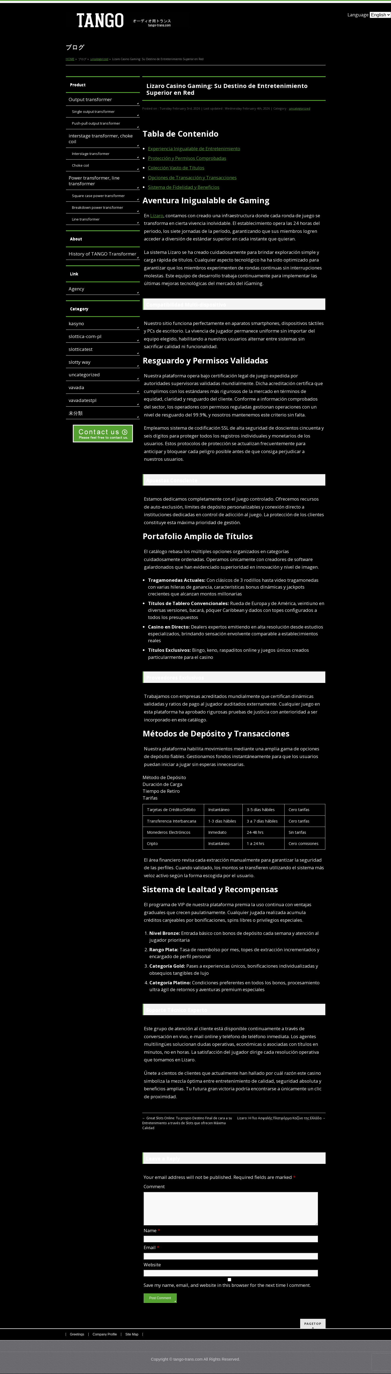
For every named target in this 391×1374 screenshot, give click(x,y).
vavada (76, 387)
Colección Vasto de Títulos (176, 168)
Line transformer (86, 219)
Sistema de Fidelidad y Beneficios (183, 187)
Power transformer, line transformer (94, 181)
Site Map (131, 1334)
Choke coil (80, 165)
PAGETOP (313, 1324)
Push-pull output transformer (96, 123)
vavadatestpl (83, 400)
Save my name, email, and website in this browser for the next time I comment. (227, 1291)
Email (151, 1254)
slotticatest (80, 349)
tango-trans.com (188, 1359)
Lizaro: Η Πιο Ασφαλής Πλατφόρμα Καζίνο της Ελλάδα (281, 1118)
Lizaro (156, 215)
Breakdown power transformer (97, 207)
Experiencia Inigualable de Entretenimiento (194, 148)
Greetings (77, 1334)
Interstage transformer (90, 153)
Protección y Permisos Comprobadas (187, 158)
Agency (76, 289)
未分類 (76, 413)
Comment (154, 1186)
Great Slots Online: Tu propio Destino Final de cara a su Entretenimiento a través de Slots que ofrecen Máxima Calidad (187, 1123)
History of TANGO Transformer (102, 254)
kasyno (76, 323)
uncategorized (299, 108)
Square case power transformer (98, 195)
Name (152, 1237)
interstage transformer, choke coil (101, 139)
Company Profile (105, 1334)
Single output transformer (93, 111)
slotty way (80, 362)
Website (152, 1271)
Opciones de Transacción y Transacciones (192, 177)
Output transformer (90, 99)
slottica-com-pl (85, 336)
